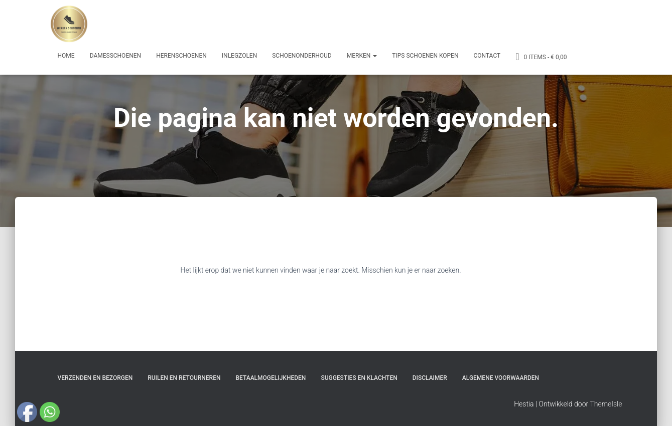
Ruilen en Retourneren (184, 377)
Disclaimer (430, 377)
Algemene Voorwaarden (500, 377)
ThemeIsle (606, 404)
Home (66, 55)
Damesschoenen (116, 55)
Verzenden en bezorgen (95, 377)
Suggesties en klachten (359, 377)
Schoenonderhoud (302, 55)
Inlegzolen (239, 55)
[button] (374, 55)
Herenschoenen (181, 55)
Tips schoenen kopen (425, 55)
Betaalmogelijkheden (270, 377)
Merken (362, 55)
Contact (486, 55)
